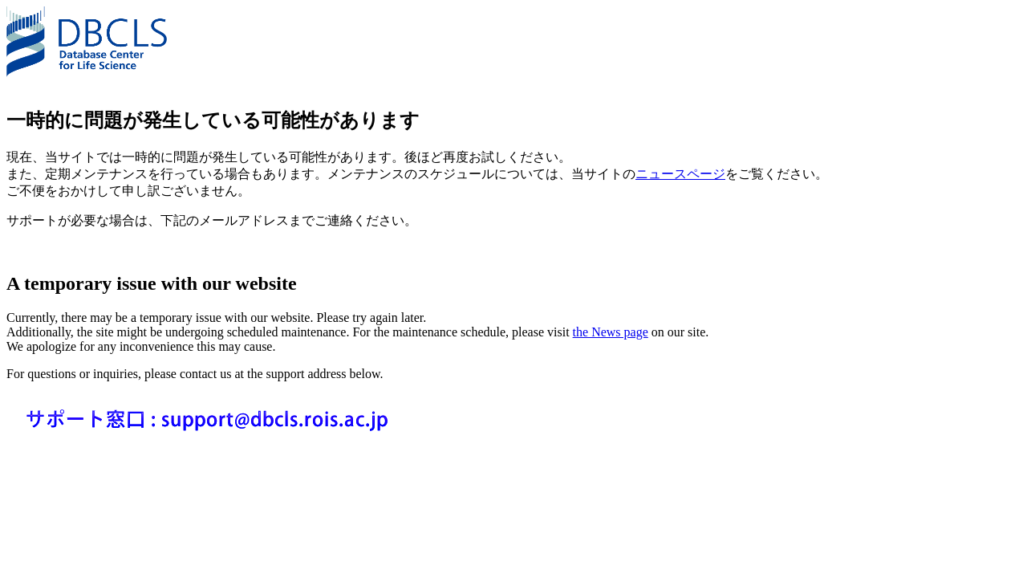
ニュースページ (680, 174)
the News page (610, 332)
